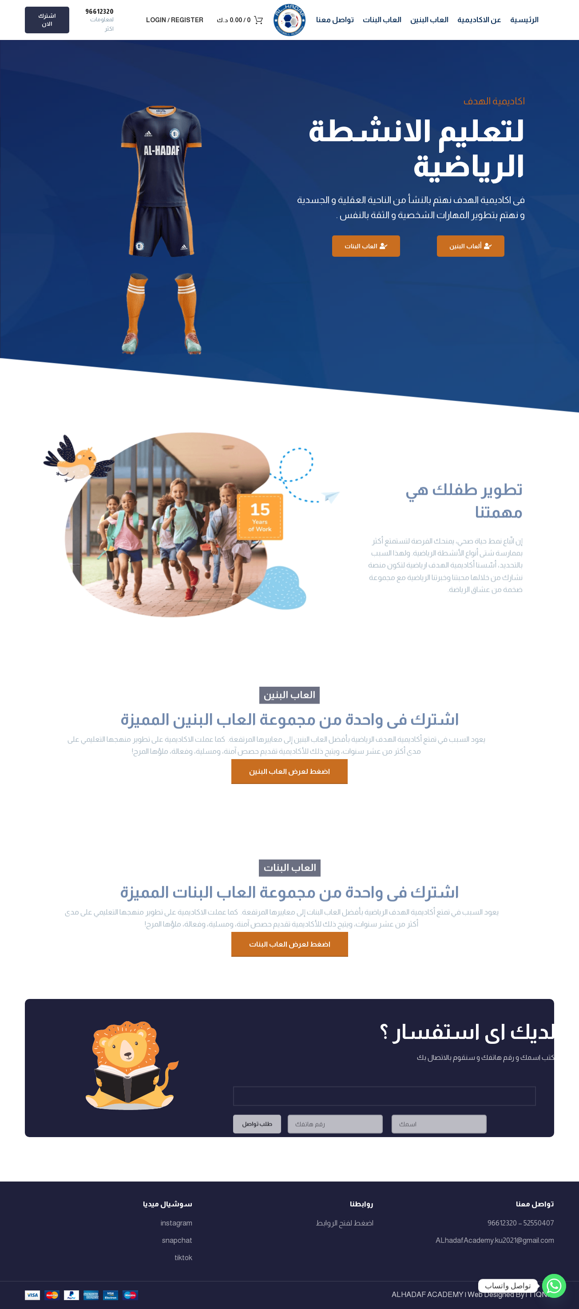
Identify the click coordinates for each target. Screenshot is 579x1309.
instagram (176, 1223)
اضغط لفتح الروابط (344, 1223)
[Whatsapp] (554, 1286)
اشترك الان (47, 19)
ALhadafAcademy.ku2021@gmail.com (495, 1240)
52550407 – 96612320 (521, 1223)
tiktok (183, 1257)
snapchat (177, 1240)
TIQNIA (541, 1294)
